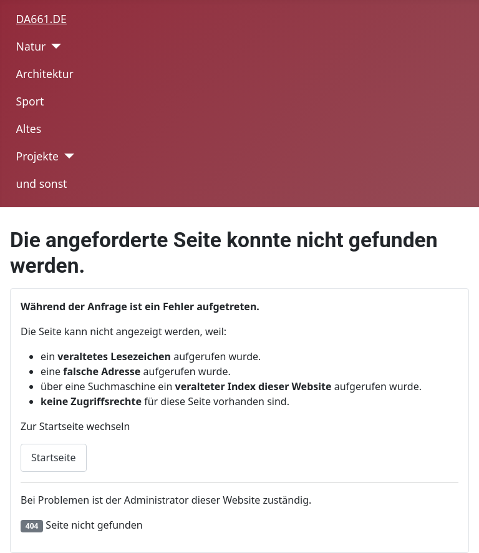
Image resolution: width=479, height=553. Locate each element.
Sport (30, 101)
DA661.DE (41, 18)
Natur (31, 46)
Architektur (45, 73)
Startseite (53, 457)
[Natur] (53, 46)
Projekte (37, 156)
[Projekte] (66, 156)
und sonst (41, 183)
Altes (28, 128)
